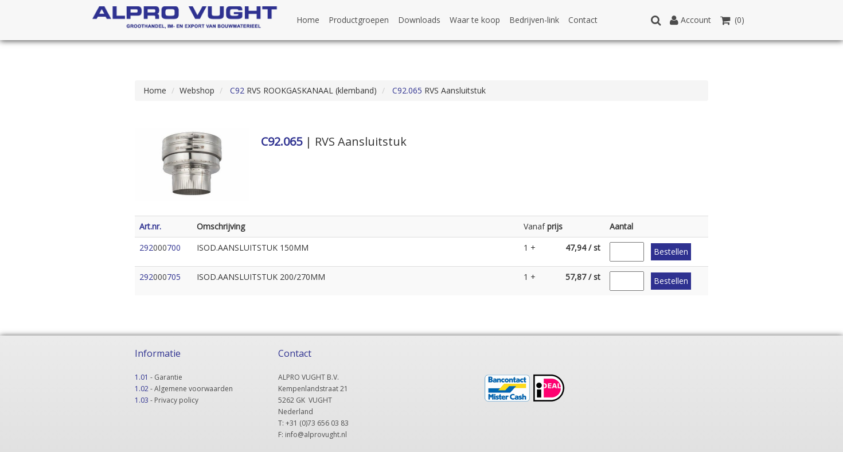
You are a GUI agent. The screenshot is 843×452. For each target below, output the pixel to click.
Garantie (168, 377)
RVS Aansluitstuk (438, 90)
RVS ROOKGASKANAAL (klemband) (302, 90)
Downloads (419, 19)
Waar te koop (475, 19)
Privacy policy (176, 400)
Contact (583, 19)
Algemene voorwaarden (193, 388)
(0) (732, 19)
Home (307, 19)
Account (690, 19)
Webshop (196, 90)
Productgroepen (359, 19)
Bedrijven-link (534, 19)
